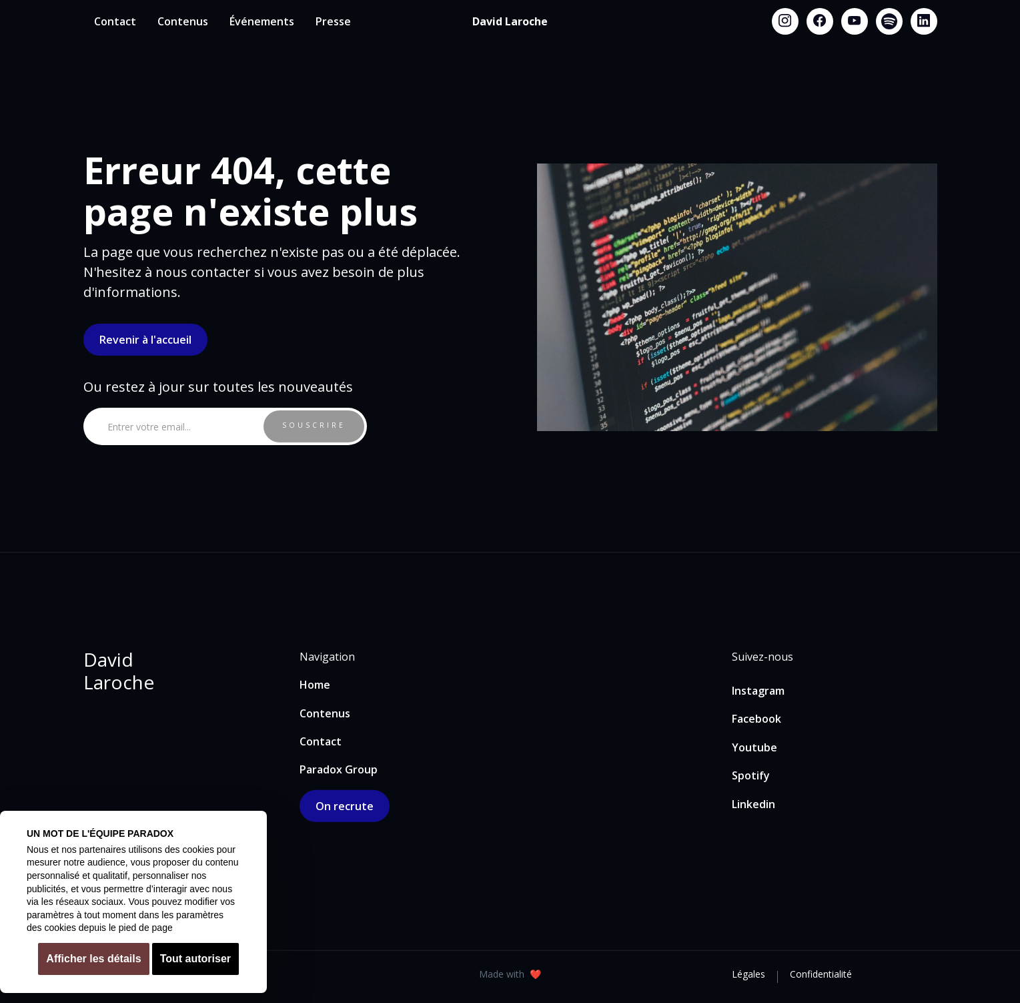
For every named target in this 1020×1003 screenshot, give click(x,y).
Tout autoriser (195, 958)
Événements (261, 21)
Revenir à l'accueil (145, 339)
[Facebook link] (820, 21)
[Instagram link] (785, 21)
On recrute (345, 806)
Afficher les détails (93, 958)
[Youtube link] (854, 21)
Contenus (182, 21)
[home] (510, 21)
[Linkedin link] (924, 21)
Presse (333, 21)
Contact (115, 21)
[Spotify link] (889, 21)
